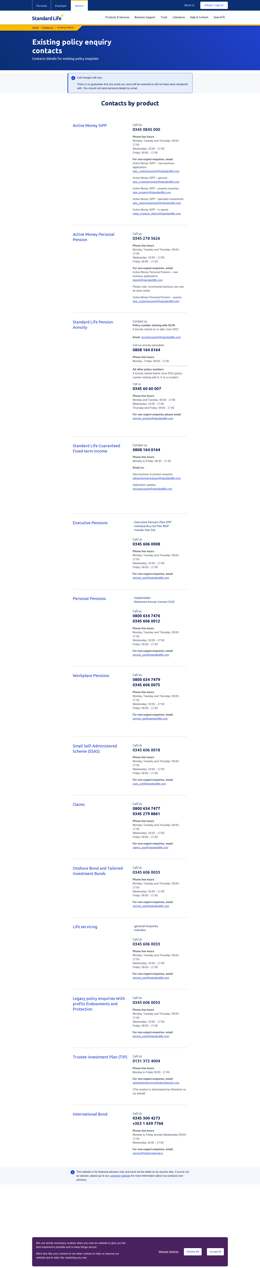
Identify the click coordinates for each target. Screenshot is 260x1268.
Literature (179, 17)
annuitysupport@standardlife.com (161, 337)
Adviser (79, 5)
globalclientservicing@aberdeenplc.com (156, 1082)
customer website (120, 1175)
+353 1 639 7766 (148, 1123)
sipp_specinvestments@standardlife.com (157, 203)
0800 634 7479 (146, 679)
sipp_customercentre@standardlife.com (156, 171)
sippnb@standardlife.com (148, 280)
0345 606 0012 (146, 621)
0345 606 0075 (146, 684)
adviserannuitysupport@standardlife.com (157, 478)
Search (219, 17)
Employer (61, 5)
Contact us (47, 27)
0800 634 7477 (146, 808)
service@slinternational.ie (148, 1153)
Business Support (145, 17)
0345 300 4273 (146, 1118)
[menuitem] (117, 18)
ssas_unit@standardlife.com (149, 783)
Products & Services (117, 17)
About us (189, 5)
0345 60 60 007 (147, 388)
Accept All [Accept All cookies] (215, 1251)
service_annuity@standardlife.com (153, 418)
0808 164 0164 (146, 349)
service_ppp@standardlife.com (151, 654)
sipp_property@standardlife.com (152, 192)
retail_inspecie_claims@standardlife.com (157, 213)
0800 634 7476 (146, 615)
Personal (41, 5)
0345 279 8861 (146, 813)
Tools (164, 17)
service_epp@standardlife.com (151, 577)
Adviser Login (213, 5)
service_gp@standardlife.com (150, 718)
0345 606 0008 (146, 544)
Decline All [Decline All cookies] (193, 1251)
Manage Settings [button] (169, 1251)
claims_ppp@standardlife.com (150, 847)
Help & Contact (199, 17)
